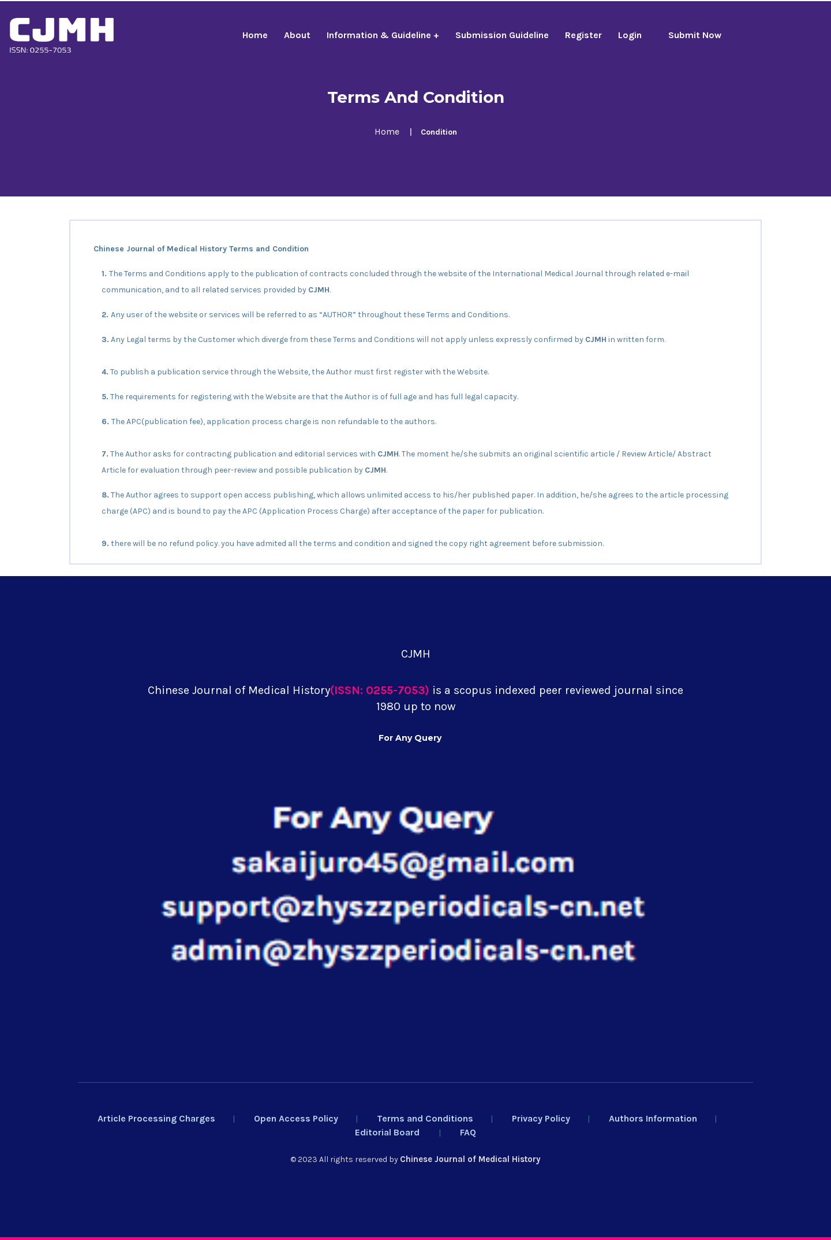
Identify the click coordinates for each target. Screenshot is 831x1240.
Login (630, 34)
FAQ (468, 1132)
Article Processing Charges (156, 1118)
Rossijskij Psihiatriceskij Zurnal (282, 582)
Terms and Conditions (425, 1118)
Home (255, 34)
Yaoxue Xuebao (105, 582)
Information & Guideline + (383, 34)
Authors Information (653, 1118)
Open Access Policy (296, 1118)
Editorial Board (387, 1132)
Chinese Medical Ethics (178, 582)
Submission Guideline (502, 34)
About (297, 34)
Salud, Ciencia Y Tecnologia (392, 582)
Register (583, 34)
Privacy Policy (541, 1118)
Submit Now (694, 34)
